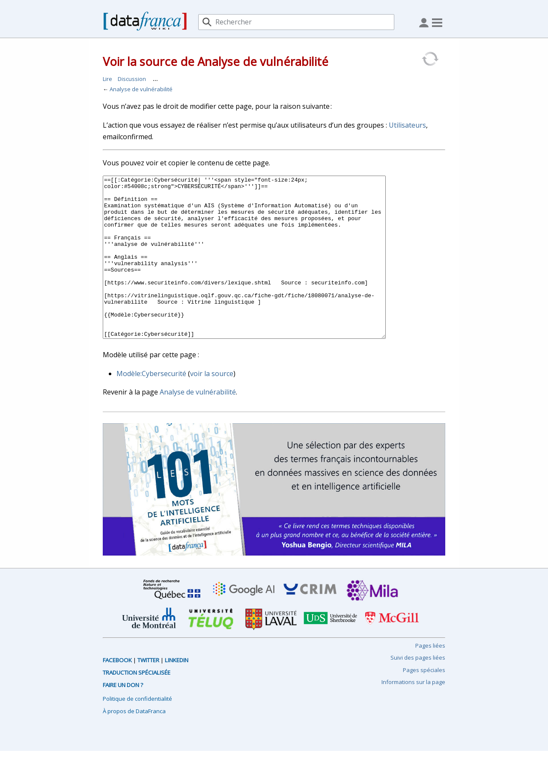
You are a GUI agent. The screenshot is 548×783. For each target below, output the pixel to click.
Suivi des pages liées (417, 689)
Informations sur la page (413, 714)
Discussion (132, 79)
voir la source (211, 405)
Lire (107, 79)
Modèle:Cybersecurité (151, 405)
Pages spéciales (424, 702)
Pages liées (430, 677)
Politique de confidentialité (137, 731)
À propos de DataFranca (134, 743)
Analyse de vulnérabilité (141, 89)
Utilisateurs (407, 125)
